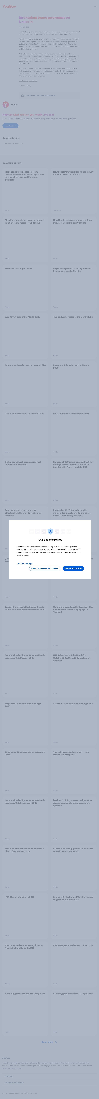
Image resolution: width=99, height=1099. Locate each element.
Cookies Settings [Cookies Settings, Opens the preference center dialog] (24, 564)
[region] (50, 549)
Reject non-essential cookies (44, 568)
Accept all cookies (73, 568)
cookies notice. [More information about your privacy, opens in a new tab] (23, 555)
